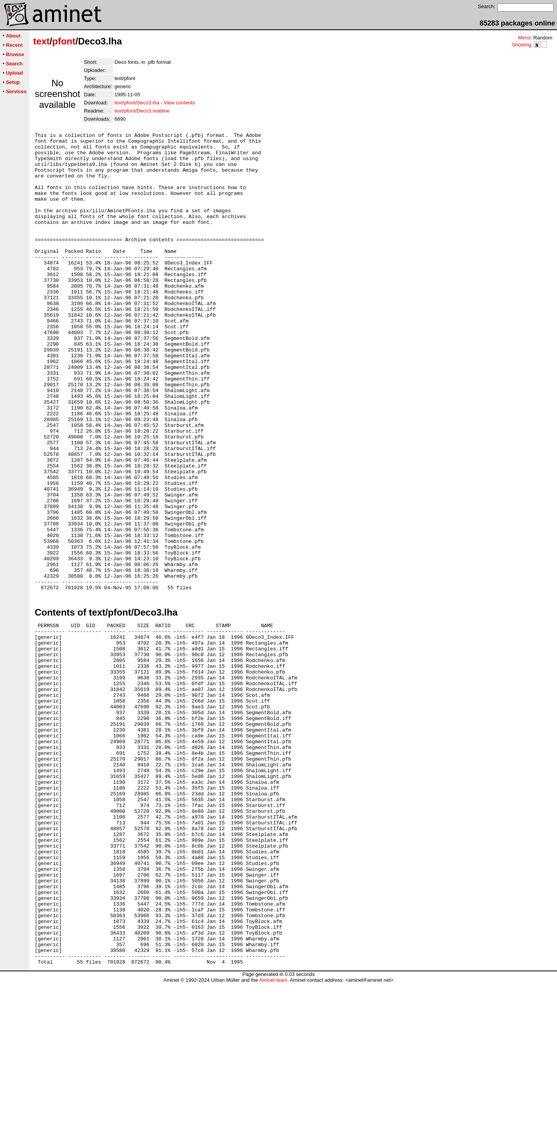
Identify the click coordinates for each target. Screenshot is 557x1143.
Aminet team (273, 1140)
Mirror (524, 38)
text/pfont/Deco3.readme (141, 111)
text (41, 41)
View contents (179, 103)
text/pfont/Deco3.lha (136, 103)
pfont (63, 41)
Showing (521, 45)
